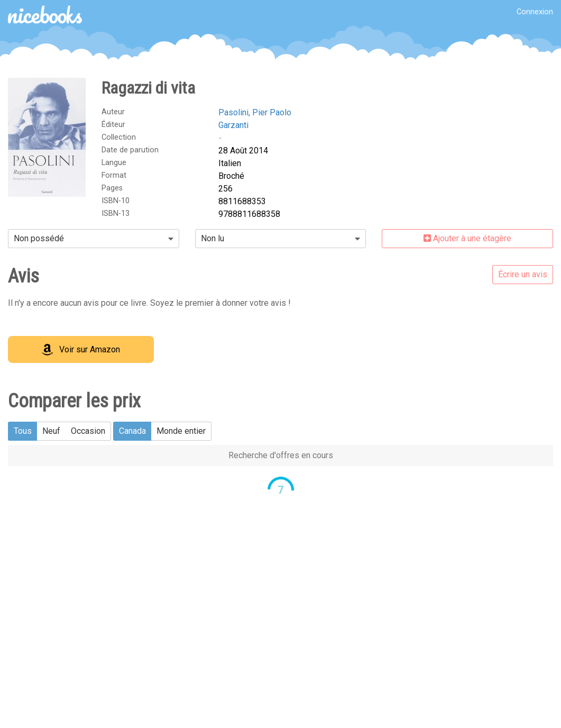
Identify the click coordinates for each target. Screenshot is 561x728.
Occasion (88, 431)
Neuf (51, 431)
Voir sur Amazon (81, 349)
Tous (23, 431)
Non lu (212, 238)
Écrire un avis (522, 274)
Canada (132, 431)
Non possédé (39, 238)
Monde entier (181, 431)
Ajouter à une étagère (467, 238)
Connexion (535, 11)
